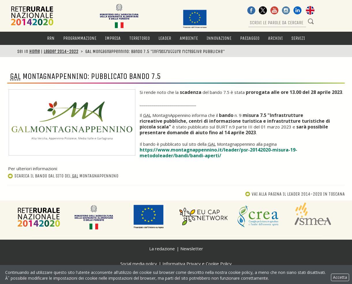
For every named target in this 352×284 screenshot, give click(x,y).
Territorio (139, 38)
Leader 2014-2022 (61, 51)
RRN (51, 38)
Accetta (340, 277)
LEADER (164, 38)
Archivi (275, 38)
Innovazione (219, 38)
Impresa (113, 38)
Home (34, 51)
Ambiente (189, 38)
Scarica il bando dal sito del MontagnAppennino (62, 176)
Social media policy (138, 263)
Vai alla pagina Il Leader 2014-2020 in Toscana (295, 194)
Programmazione (79, 38)
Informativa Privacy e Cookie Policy (197, 263)
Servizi (298, 38)
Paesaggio (249, 38)
